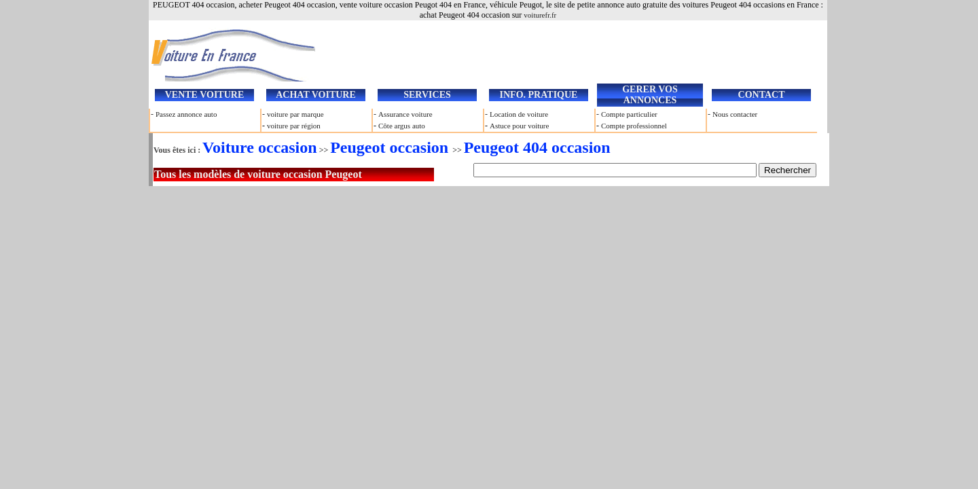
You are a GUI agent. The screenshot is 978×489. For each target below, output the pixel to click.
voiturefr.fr (540, 15)
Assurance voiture (405, 114)
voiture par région (294, 126)
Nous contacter (734, 114)
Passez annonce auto (186, 114)
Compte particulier (629, 114)
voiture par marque (295, 114)
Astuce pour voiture (519, 126)
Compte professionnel (634, 126)
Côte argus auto (401, 126)
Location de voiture (519, 114)
